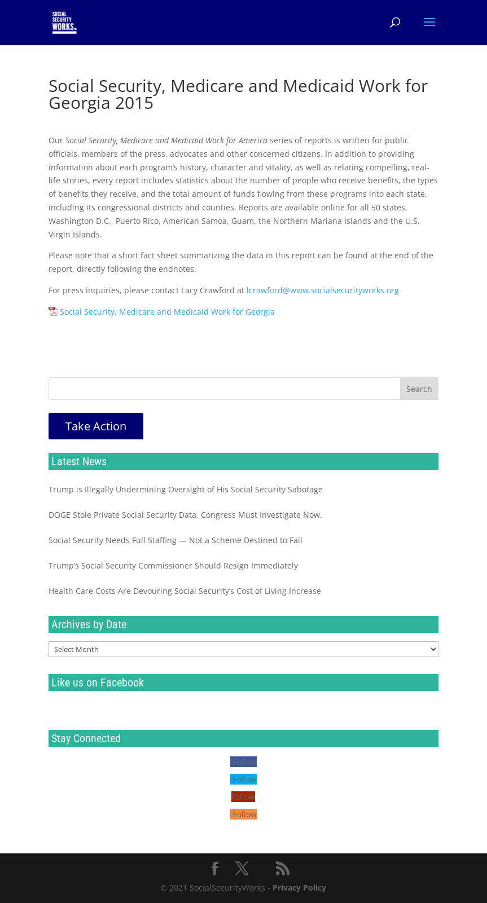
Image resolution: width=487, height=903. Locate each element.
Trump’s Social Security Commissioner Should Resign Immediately (173, 565)
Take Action (95, 426)
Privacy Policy (299, 887)
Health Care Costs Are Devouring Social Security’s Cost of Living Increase (185, 590)
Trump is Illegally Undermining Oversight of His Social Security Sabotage (186, 489)
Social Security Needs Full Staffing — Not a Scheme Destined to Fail (175, 540)
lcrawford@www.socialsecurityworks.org (323, 290)
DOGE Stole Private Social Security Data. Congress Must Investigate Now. (185, 514)
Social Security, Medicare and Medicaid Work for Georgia (167, 311)
